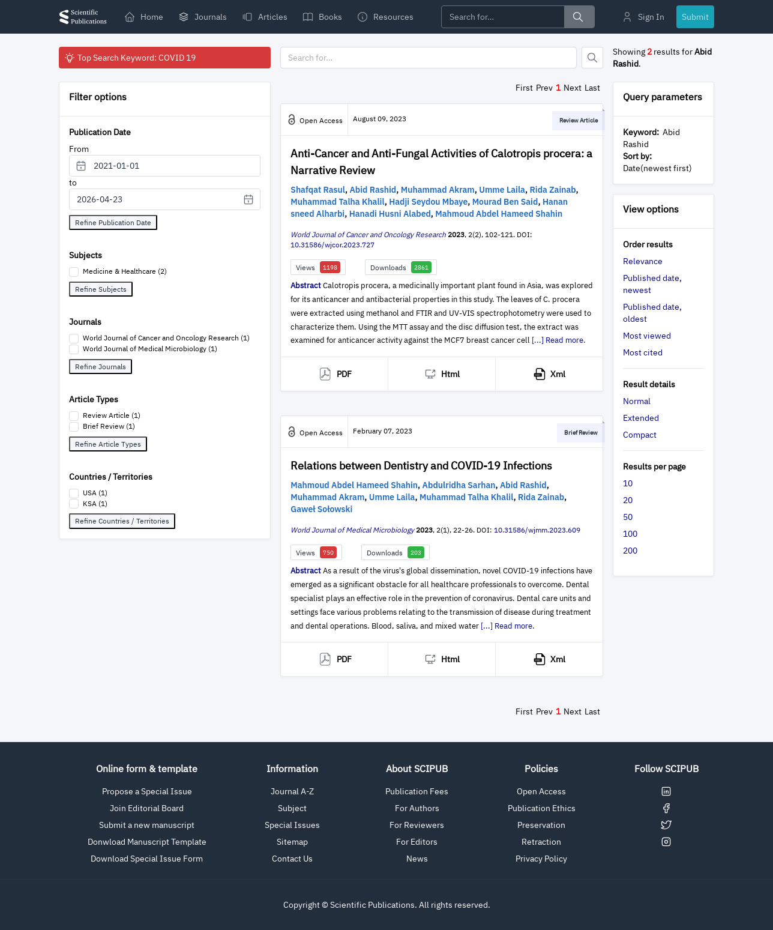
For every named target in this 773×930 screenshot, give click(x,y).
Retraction (541, 841)
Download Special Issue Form (147, 858)
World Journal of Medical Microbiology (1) (150, 348)
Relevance (643, 261)
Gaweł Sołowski (321, 509)
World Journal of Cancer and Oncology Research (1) (166, 337)
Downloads (401, 267)
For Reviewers (417, 825)
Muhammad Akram (438, 189)
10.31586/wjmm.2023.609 (537, 529)
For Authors (417, 808)
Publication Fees (416, 791)
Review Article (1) (111, 415)
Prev (544, 87)
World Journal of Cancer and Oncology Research (368, 234)
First (524, 87)
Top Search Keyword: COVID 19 (130, 57)
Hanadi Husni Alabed (390, 213)
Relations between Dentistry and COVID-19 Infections (421, 466)
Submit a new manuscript (146, 825)
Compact (640, 434)
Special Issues (292, 825)
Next (573, 87)
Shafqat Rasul (317, 189)
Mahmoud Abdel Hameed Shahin (498, 213)
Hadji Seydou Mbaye (428, 201)
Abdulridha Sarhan (459, 485)
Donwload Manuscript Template (147, 841)
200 (630, 550)
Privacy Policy (541, 858)
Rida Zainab (553, 189)
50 (628, 517)
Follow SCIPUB (666, 768)
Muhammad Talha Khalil (337, 201)
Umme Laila (502, 189)
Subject (292, 808)
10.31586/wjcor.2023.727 (332, 244)
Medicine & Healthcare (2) (125, 271)
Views (318, 267)
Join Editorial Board (147, 808)
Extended (641, 417)
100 (630, 533)
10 (628, 483)
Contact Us (292, 858)
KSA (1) (95, 503)
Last (592, 87)
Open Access (541, 791)
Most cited (643, 352)
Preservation (541, 825)
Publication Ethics (542, 808)
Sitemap (292, 841)
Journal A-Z (292, 791)
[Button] (592, 57)
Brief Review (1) (109, 425)
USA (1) (95, 492)
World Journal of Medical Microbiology (352, 529)
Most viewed (647, 335)
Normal (637, 401)
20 (628, 500)
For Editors (417, 841)
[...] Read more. (559, 340)
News (417, 858)
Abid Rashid (372, 189)
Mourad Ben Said (505, 201)
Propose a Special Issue (147, 791)
